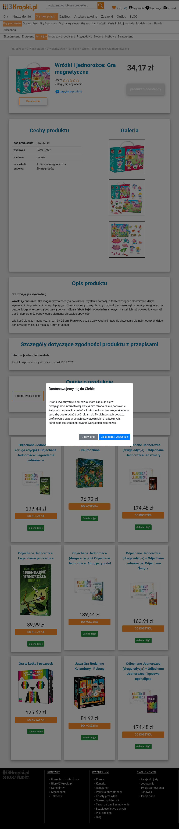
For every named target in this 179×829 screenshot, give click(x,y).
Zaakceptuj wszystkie (114, 436)
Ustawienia (88, 436)
